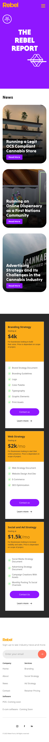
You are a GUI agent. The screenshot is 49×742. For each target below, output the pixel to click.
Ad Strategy (30, 683)
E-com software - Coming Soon (18, 709)
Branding (29, 668)
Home (6, 668)
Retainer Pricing (32, 690)
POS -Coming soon (12, 701)
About (5, 676)
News (5, 683)
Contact (6, 690)
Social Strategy (32, 676)
